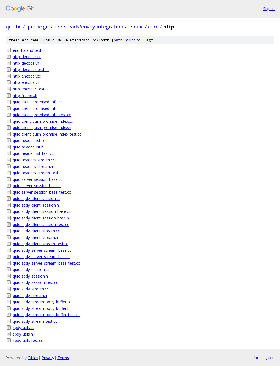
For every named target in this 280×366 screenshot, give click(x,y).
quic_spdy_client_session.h (36, 205)
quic (139, 26)
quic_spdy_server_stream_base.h (41, 256)
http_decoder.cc (27, 56)
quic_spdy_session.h (30, 276)
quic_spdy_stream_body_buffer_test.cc (46, 314)
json (270, 357)
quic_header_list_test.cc (33, 153)
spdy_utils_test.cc (28, 340)
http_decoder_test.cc (31, 69)
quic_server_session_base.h (37, 185)
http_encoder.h (26, 82)
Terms (63, 357)
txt (257, 357)
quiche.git (37, 26)
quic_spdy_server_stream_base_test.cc (46, 263)
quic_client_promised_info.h (37, 108)
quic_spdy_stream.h (30, 295)
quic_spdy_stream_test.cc (35, 321)
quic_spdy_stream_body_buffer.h (41, 308)
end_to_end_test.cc (29, 50)
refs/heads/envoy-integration (88, 26)
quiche (14, 26)
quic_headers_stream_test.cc (38, 172)
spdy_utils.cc (23, 327)
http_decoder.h (26, 63)
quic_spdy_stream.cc (31, 288)
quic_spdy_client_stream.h (35, 237)
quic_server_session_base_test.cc (42, 192)
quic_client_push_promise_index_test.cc (47, 134)
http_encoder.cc (27, 76)
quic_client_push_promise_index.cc (43, 121)
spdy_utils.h (23, 334)
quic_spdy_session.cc (31, 269)
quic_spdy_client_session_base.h (41, 218)
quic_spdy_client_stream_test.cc (40, 243)
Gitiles (33, 357)
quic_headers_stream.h (33, 166)
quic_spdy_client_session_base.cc (42, 211)
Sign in (269, 8)
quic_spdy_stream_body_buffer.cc (42, 301)
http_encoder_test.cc (31, 89)
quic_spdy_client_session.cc (36, 198)
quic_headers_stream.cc (34, 159)
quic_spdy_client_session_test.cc (41, 224)
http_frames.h (25, 95)
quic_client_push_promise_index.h (42, 127)
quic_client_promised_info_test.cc (42, 114)
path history (127, 40)
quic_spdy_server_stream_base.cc (42, 250)
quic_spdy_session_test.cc (35, 282)
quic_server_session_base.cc (37, 179)
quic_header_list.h (28, 147)
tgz (150, 40)
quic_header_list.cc (29, 140)
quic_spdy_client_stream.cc (36, 230)
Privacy (48, 357)
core (153, 26)
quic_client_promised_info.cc (37, 101)
